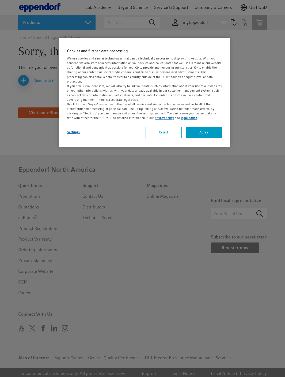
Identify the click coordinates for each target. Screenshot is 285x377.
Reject (163, 132)
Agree (203, 132)
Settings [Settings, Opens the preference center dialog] (73, 132)
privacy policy (164, 118)
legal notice (189, 118)
